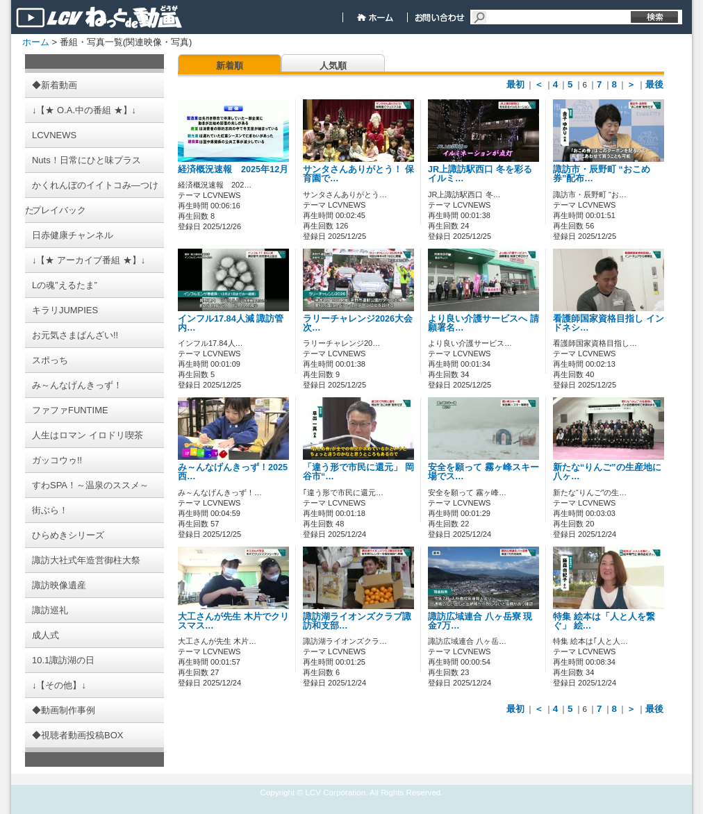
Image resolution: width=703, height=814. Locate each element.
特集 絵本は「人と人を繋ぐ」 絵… (604, 621)
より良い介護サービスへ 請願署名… (483, 323)
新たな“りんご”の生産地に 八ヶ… (607, 472)
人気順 (333, 65)
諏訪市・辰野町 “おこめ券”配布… (601, 174)
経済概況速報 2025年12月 (237, 169)
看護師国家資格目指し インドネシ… (608, 323)
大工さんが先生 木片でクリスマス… (233, 621)
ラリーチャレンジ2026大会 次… (358, 323)
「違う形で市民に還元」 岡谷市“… (358, 472)
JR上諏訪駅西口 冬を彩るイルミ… (480, 174)
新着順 (229, 65)
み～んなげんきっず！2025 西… (237, 472)
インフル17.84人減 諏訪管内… (230, 323)
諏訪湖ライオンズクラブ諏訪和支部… (357, 621)
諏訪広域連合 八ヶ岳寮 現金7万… (480, 621)
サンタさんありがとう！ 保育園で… (358, 174)
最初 (515, 84)
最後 (654, 84)
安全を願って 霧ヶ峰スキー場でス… (483, 472)
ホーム (35, 42)
